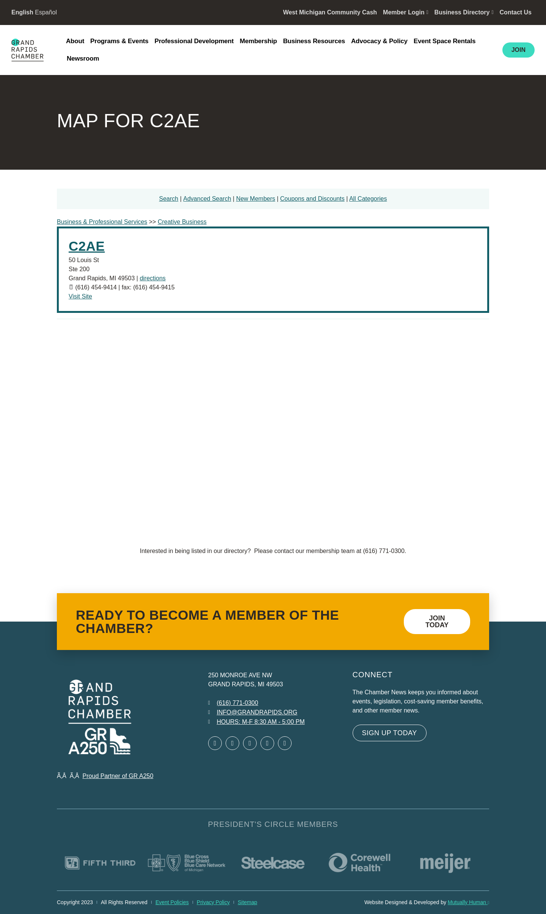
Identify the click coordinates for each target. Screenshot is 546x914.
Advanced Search (207, 198)
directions (152, 278)
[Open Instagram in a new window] (267, 743)
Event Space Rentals (444, 41)
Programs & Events (119, 41)
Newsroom (83, 58)
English (22, 12)
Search (169, 198)
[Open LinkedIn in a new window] (250, 743)
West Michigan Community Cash (330, 12)
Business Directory (464, 12)
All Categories (368, 198)
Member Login (405, 12)
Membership (258, 41)
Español (46, 12)
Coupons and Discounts (312, 198)
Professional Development (194, 41)
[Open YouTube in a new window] (285, 743)
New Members (255, 198)
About (75, 41)
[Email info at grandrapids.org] (252, 712)
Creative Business (182, 222)
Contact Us (516, 12)
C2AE (87, 246)
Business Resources (314, 41)
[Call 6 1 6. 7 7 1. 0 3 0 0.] (233, 703)
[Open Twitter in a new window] (232, 743)
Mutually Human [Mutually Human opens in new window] (468, 902)
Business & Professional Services (102, 222)
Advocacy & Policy (379, 41)
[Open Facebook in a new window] (215, 743)
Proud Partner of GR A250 (118, 776)
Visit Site (80, 296)
